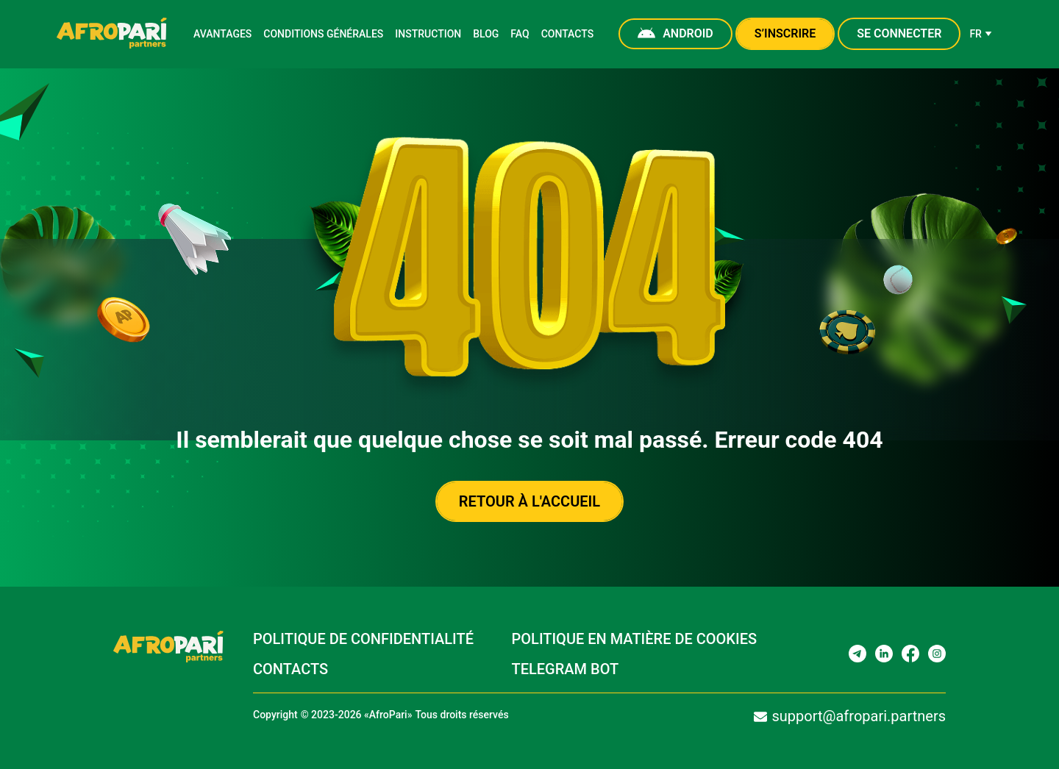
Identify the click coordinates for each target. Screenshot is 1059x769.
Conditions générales (323, 34)
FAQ (518, 34)
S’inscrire (784, 33)
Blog (482, 34)
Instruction (425, 34)
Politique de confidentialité (363, 639)
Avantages (224, 34)
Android (675, 34)
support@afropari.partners (847, 716)
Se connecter (897, 33)
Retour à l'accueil (530, 501)
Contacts (566, 34)
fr (979, 34)
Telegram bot (564, 669)
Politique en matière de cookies (634, 639)
